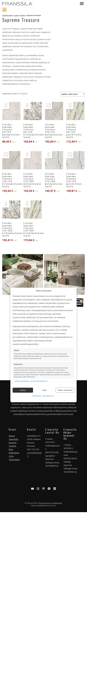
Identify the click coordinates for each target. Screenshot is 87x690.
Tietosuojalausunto (48, 395)
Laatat (16, 15)
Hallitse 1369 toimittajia (22, 381)
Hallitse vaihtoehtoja (65, 390)
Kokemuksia (14, 453)
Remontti (13, 443)
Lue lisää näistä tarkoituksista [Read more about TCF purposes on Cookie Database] (38, 381)
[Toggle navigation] (82, 4)
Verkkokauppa (7, 15)
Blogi (11, 449)
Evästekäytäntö (36, 395)
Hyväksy (23, 390)
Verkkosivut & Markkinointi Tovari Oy (43, 506)
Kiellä (44, 390)
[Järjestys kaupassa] (73, 94)
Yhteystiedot (14, 459)
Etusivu (12, 436)
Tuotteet (12, 446)
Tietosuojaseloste (44, 503)
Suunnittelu (13, 439)
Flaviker (23, 15)
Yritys (11, 456)
